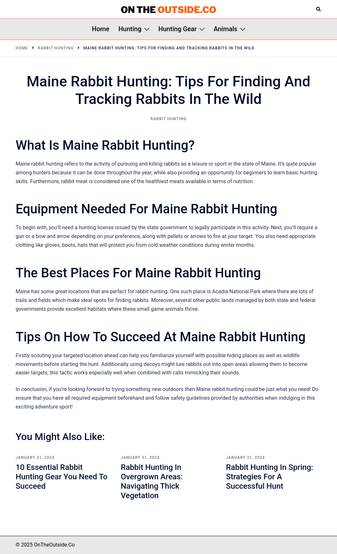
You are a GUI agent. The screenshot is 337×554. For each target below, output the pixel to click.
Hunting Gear (177, 29)
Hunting (130, 29)
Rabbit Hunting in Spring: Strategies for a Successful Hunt (269, 477)
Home (100, 29)
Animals (225, 29)
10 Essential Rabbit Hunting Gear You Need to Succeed (61, 477)
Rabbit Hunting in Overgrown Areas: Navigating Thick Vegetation (152, 481)
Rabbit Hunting (168, 119)
